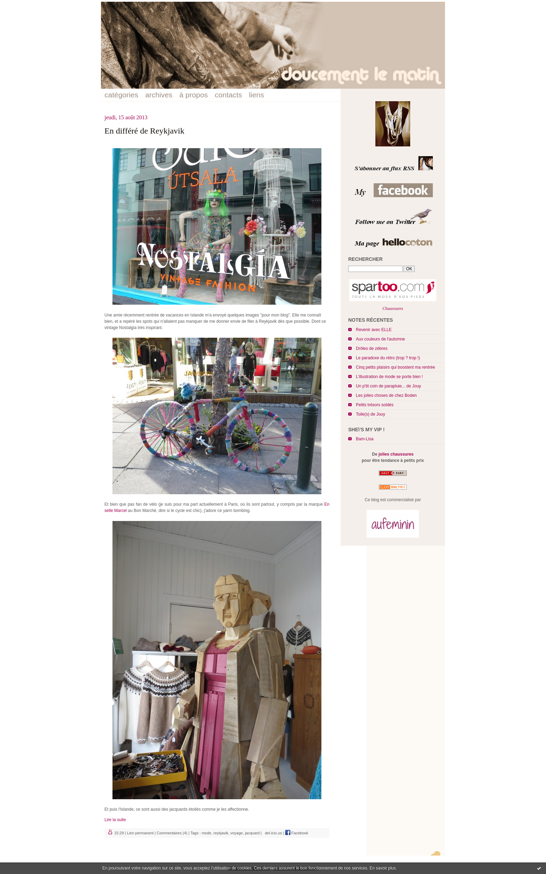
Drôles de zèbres (372, 348)
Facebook (296, 833)
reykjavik (220, 833)
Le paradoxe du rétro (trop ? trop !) (388, 357)
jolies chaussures (396, 454)
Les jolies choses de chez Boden (386, 395)
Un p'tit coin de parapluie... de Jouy (388, 386)
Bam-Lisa (365, 438)
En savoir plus (382, 868)
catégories (121, 95)
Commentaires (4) (172, 833)
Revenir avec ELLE (374, 329)
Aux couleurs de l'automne (380, 339)
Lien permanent (140, 833)
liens (256, 95)
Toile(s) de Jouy (370, 414)
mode (206, 833)
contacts (228, 95)
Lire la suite (115, 819)
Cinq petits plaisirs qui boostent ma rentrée (395, 367)
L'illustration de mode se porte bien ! (389, 376)
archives (158, 95)
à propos (193, 95)
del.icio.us (272, 833)
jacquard (252, 833)
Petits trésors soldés (374, 404)
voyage (237, 833)
